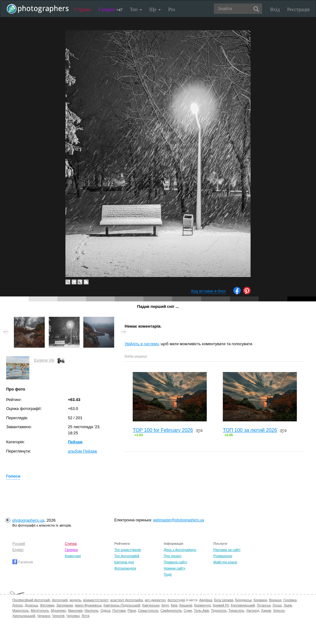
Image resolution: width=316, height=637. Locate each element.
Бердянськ (243, 600)
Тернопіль (219, 610)
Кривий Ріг (221, 605)
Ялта (85, 616)
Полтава (119, 610)
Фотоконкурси (125, 568)
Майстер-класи (225, 562)
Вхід (275, 9)
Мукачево (58, 610)
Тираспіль (236, 610)
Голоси (13, 476)
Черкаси (43, 616)
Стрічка (83, 9)
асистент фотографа (126, 600)
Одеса (105, 610)
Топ (136, 9)
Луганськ (264, 605)
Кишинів (185, 605)
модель (75, 600)
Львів (288, 605)
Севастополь (148, 610)
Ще (155, 9)
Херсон (279, 610)
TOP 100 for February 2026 (163, 430)
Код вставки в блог (208, 291)
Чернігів (58, 616)
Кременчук (202, 605)
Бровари (260, 600)
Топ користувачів (127, 550)
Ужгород (252, 610)
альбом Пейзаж (82, 451)
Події (168, 574)
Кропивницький (243, 605)
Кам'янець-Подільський (121, 605)
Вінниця (275, 600)
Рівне (131, 610)
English (17, 550)
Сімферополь (171, 610)
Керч (165, 605)
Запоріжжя (64, 605)
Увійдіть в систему (142, 343)
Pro (171, 9)
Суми (188, 610)
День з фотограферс (180, 550)
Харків (266, 610)
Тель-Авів (201, 610)
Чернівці (73, 616)
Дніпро (17, 605)
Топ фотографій (126, 556)
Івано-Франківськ (88, 605)
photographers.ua (28, 520)
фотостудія (176, 600)
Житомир (47, 605)
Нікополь (91, 610)
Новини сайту (174, 568)
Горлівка (290, 600)
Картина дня (124, 562)
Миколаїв (75, 610)
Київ (174, 605)
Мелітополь (40, 610)
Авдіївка (205, 600)
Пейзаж (75, 442)
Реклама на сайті (226, 550)
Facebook (22, 562)
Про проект (172, 556)
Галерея (110, 9)
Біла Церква (223, 600)
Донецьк (31, 605)
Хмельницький (23, 616)
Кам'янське (151, 605)
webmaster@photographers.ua (178, 520)
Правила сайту (175, 562)
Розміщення (222, 556)
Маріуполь (20, 610)
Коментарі (73, 556)
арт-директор (155, 600)
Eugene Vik (44, 360)
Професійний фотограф (31, 600)
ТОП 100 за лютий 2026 (250, 430)
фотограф (60, 600)
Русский (18, 543)
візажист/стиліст (95, 600)
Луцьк (277, 605)
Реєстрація (298, 9)
